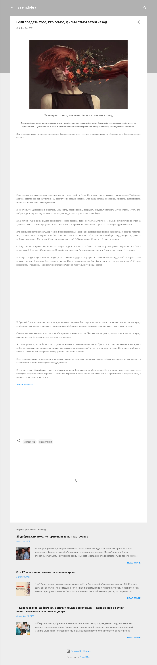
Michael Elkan (85, 657)
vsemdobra (27, 7)
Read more (134, 562)
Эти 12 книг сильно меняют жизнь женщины (45, 572)
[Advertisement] (78, 168)
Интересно (29, 441)
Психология (45, 441)
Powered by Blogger (78, 651)
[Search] (145, 8)
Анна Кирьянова (24, 384)
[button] (139, 22)
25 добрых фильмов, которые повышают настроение (52, 536)
